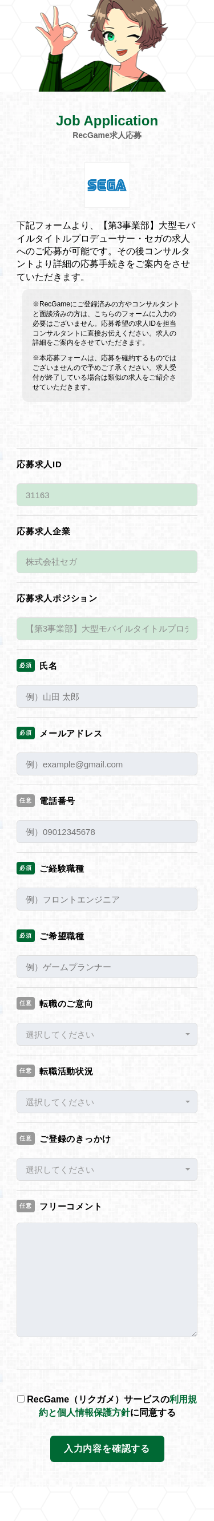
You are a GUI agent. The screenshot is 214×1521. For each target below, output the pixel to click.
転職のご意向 (55, 1003)
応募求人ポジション (57, 598)
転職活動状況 (55, 1071)
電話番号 (46, 800)
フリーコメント (59, 1206)
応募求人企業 (44, 531)
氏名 (37, 665)
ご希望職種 (50, 935)
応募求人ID (39, 464)
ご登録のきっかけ (64, 1138)
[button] (107, 1034)
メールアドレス (59, 733)
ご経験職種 (50, 868)
